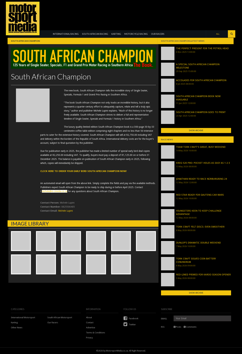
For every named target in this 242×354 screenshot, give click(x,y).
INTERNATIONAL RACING (66, 34)
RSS (163, 327)
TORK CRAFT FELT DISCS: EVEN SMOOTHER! (200, 226)
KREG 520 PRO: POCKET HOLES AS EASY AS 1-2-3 (203, 163)
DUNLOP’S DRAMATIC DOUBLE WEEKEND (198, 242)
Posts (177, 327)
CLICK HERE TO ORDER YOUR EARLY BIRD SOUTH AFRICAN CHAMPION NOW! (83, 171)
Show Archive (196, 130)
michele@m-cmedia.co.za (54, 191)
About (89, 317)
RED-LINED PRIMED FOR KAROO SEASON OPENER (203, 274)
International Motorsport (23, 317)
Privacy (89, 337)
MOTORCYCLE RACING (136, 34)
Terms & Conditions (95, 332)
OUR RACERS (157, 34)
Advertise (90, 327)
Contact (89, 322)
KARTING (116, 34)
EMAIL (164, 318)
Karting (14, 322)
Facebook (131, 318)
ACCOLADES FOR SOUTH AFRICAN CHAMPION (201, 80)
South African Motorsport (59, 317)
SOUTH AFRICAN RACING (95, 34)
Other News (16, 327)
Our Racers (52, 322)
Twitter (130, 324)
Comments (190, 327)
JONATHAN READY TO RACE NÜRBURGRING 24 (201, 179)
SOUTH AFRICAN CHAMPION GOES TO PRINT (201, 112)
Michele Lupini (65, 210)
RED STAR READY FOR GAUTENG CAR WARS (200, 194)
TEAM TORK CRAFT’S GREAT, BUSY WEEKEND (201, 147)
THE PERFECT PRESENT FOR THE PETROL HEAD (202, 48)
